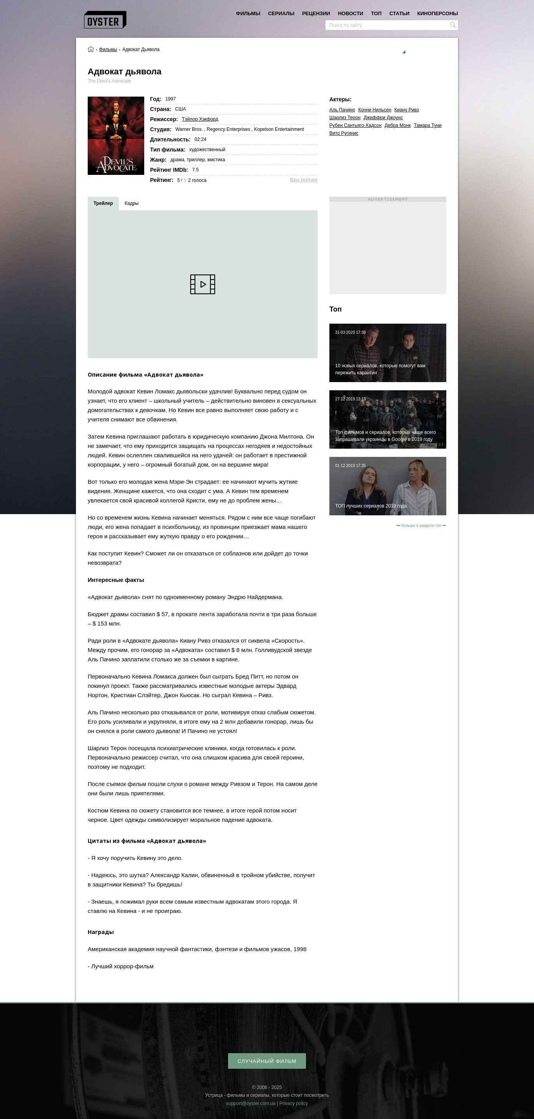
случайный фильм (266, 1061)
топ (376, 13)
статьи (399, 13)
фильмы (248, 13)
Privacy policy (293, 1103)
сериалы (281, 13)
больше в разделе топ (421, 525)
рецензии (316, 13)
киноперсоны (437, 13)
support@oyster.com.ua (251, 1103)
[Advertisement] (387, 245)
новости (350, 13)
